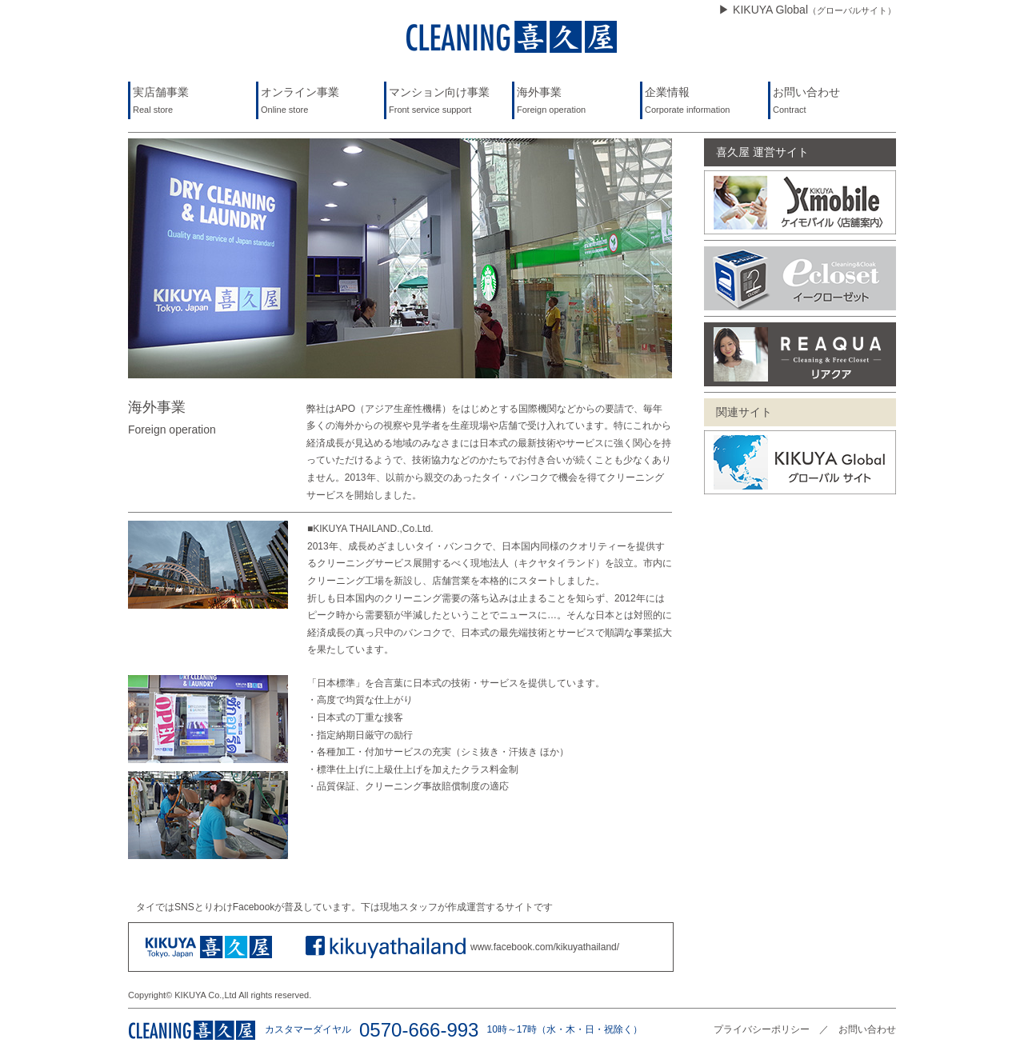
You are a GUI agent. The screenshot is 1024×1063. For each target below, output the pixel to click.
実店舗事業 (193, 102)
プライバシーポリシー (762, 1029)
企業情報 (705, 102)
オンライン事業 (321, 102)
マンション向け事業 (449, 102)
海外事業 (577, 102)
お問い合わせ (833, 102)
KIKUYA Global (814, 9)
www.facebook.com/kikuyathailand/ (544, 947)
